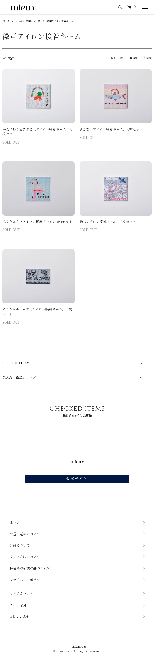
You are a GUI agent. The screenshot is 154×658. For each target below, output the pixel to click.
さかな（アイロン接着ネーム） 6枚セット (111, 129)
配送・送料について (25, 533)
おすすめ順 (117, 57)
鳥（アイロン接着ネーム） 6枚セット (108, 221)
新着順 (148, 57)
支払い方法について (25, 556)
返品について (20, 545)
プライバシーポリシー (26, 579)
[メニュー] (144, 7)
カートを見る (20, 604)
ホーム (6, 21)
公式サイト (77, 478)
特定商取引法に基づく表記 (30, 568)
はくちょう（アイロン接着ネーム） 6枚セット (37, 221)
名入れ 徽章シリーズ (28, 21)
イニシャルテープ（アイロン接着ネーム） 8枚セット (37, 311)
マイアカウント (21, 593)
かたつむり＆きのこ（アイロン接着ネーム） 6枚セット (37, 131)
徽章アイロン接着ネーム (60, 21)
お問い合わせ (20, 616)
